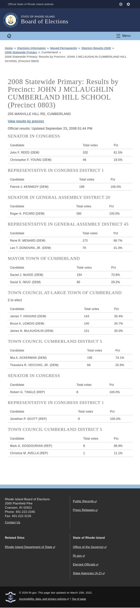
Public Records (83, 501)
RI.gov (77, 556)
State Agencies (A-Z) (87, 573)
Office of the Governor (88, 547)
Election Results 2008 (96, 48)
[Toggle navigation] (123, 36)
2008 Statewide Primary (21, 52)
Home (9, 48)
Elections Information (31, 48)
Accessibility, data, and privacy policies (43, 598)
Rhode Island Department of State (28, 547)
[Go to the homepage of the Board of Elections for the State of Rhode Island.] (13, 20)
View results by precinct (26, 121)
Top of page (79, 598)
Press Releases (84, 510)
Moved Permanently (63, 48)
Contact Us (12, 522)
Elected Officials (84, 564)
